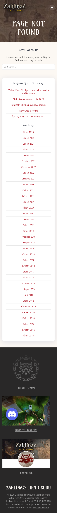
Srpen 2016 (28, 300)
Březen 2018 (28, 265)
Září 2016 (28, 294)
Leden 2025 (28, 137)
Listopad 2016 (29, 289)
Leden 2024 (28, 143)
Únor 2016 (28, 335)
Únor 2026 (28, 132)
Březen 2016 (28, 329)
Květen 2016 (28, 318)
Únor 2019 (28, 230)
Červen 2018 (28, 254)
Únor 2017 (28, 277)
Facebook (26, 473)
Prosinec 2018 (29, 236)
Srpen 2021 (28, 184)
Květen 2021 (28, 190)
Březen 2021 (28, 196)
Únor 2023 (28, 149)
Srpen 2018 (28, 248)
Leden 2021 (28, 201)
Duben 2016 (28, 324)
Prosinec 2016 (29, 283)
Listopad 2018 (29, 242)
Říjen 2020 (28, 207)
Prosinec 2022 (29, 161)
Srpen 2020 (28, 213)
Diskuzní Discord (26, 430)
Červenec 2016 (28, 306)
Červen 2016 (28, 312)
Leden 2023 (28, 155)
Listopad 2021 (29, 178)
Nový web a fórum (28, 110)
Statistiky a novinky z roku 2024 (28, 99)
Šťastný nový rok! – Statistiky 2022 (28, 116)
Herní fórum (26, 388)
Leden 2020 (28, 219)
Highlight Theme (41, 507)
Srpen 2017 (28, 271)
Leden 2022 (28, 172)
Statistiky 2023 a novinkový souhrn (29, 104)
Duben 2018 (28, 260)
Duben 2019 (28, 225)
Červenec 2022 (28, 167)
